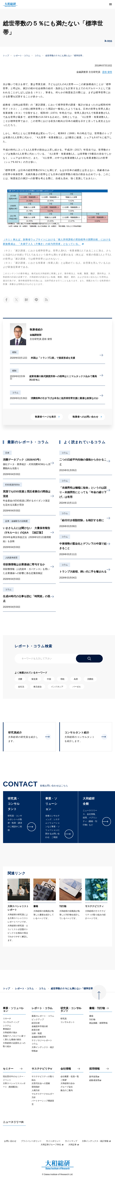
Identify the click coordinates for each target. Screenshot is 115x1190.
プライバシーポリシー (31, 1141)
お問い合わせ (10, 1141)
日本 (7, 453)
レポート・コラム (22, 55)
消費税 (90, 679)
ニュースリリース (13, 1122)
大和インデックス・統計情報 (96, 1141)
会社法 (21, 686)
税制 (14, 352)
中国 (49, 679)
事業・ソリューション (13, 1009)
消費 (20, 679)
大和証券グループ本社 (52, 1144)
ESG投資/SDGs (12, 484)
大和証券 (73, 1144)
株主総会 (38, 686)
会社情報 (65, 1068)
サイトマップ (71, 1141)
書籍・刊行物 (97, 1008)
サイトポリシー (53, 1141)
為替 (76, 679)
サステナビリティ (42, 1068)
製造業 (34, 679)
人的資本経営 (11, 557)
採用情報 (94, 1068)
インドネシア (57, 686)
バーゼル (77, 686)
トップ (6, 55)
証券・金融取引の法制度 (16, 521)
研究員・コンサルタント (70, 1009)
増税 (62, 679)
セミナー (8, 1068)
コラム (38, 55)
